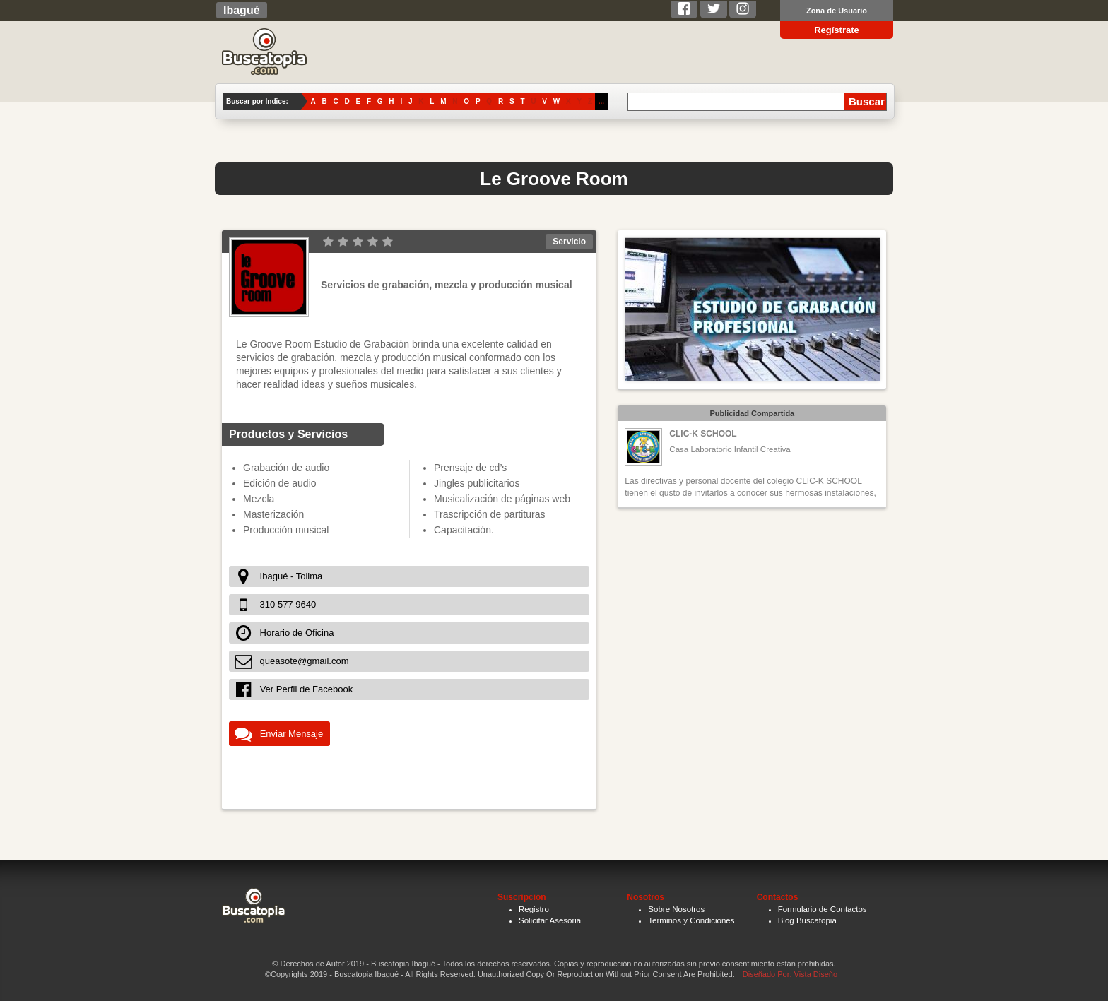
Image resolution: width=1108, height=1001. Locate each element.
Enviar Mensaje (292, 733)
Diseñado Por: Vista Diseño (790, 974)
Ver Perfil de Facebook (306, 689)
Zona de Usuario (836, 10)
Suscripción (521, 897)
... (601, 101)
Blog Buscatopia (807, 920)
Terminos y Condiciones (691, 920)
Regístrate (836, 30)
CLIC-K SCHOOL (702, 434)
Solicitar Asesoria (550, 920)
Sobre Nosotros (676, 909)
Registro (534, 909)
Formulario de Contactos (822, 909)
